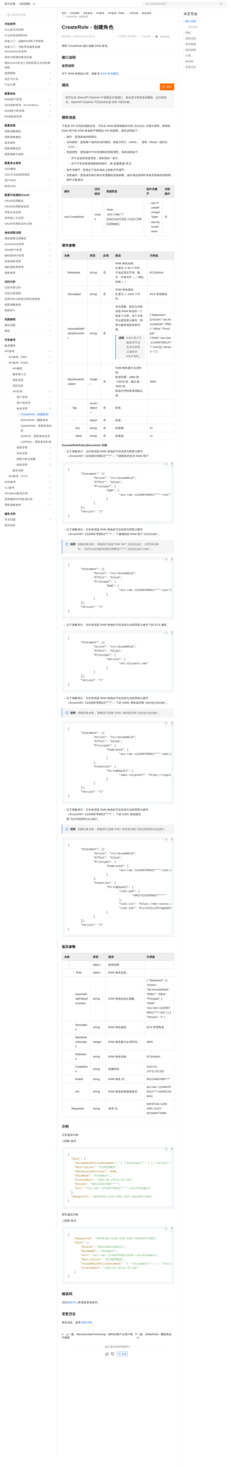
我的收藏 (164, 49)
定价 (82, 6)
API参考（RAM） (117, 25)
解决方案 (61, 6)
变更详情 (86, 1353)
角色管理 (146, 25)
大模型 (39, 6)
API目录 (134, 25)
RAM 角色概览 (110, 85)
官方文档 (10, 16)
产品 (49, 6)
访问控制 (24, 16)
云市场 (93, 6)
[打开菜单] (6, 6)
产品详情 (145, 48)
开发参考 (87, 25)
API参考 (100, 25)
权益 (73, 6)
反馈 (122, 1384)
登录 (220, 6)
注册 (206, 6)
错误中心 (72, 1333)
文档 (179, 6)
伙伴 (103, 6)
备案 (187, 6)
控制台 (196, 6)
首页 (64, 25)
